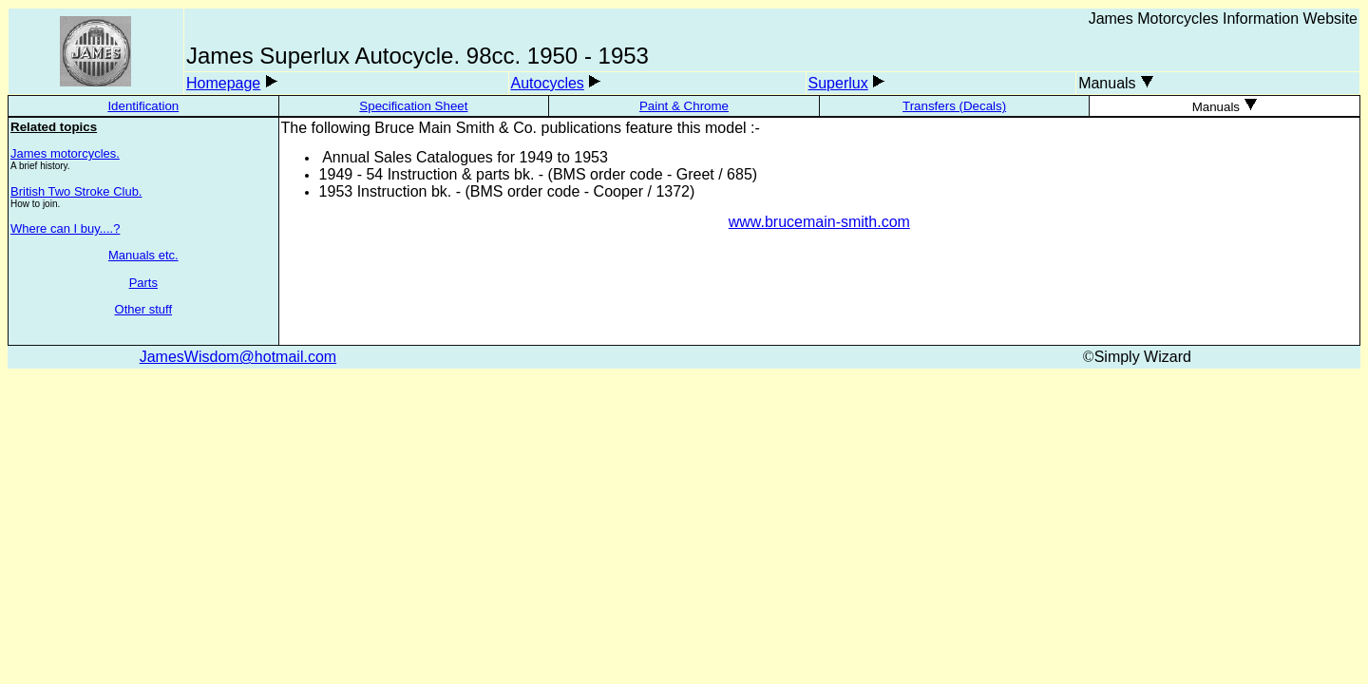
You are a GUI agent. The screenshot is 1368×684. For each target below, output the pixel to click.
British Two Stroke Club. (76, 191)
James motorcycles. (65, 153)
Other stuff (143, 309)
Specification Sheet (413, 106)
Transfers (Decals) (954, 106)
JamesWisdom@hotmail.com (238, 357)
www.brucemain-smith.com (819, 222)
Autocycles (547, 83)
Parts (143, 283)
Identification (143, 106)
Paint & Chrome (684, 106)
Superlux (838, 83)
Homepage (223, 83)
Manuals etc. (143, 255)
